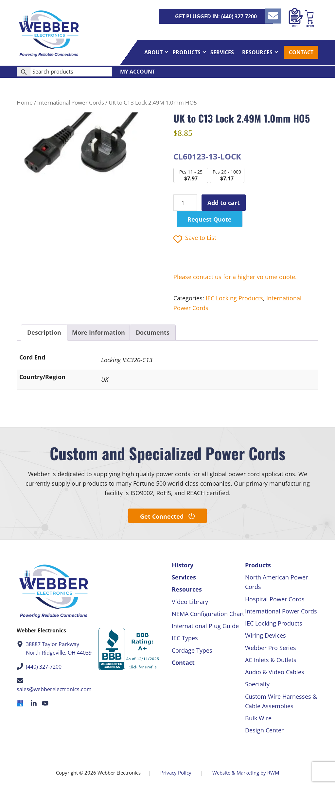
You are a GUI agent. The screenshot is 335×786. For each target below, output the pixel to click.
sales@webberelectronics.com (54, 689)
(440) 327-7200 (44, 666)
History (182, 565)
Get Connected (167, 516)
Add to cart (223, 203)
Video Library (190, 602)
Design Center (264, 730)
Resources (187, 589)
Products (258, 565)
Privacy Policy (175, 772)
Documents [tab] (152, 332)
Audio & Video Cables (274, 672)
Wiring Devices (265, 635)
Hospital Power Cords (275, 599)
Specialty (257, 684)
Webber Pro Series (270, 648)
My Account (137, 73)
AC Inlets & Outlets (270, 660)
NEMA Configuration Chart (208, 614)
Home (25, 102)
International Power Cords (70, 102)
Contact (183, 662)
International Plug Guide (205, 626)
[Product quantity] (185, 202)
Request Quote (209, 219)
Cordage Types (192, 650)
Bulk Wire (258, 718)
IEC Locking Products (234, 298)
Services (184, 577)
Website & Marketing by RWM (245, 772)
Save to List (194, 238)
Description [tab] (44, 332)
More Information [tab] (98, 332)
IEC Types (185, 638)
